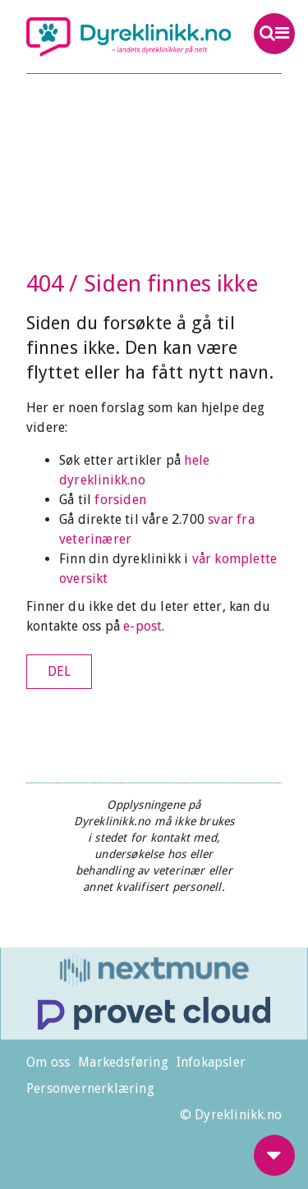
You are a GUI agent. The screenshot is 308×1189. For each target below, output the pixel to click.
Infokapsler (211, 1062)
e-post (142, 626)
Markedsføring (123, 1062)
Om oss (48, 1062)
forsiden (120, 499)
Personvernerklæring (90, 1088)
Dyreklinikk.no (128, 37)
